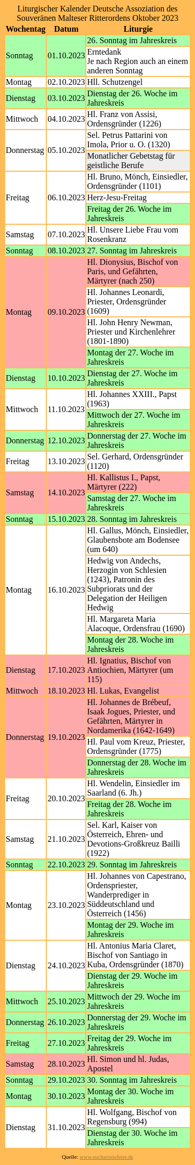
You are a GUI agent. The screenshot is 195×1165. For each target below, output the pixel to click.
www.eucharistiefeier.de (106, 1157)
